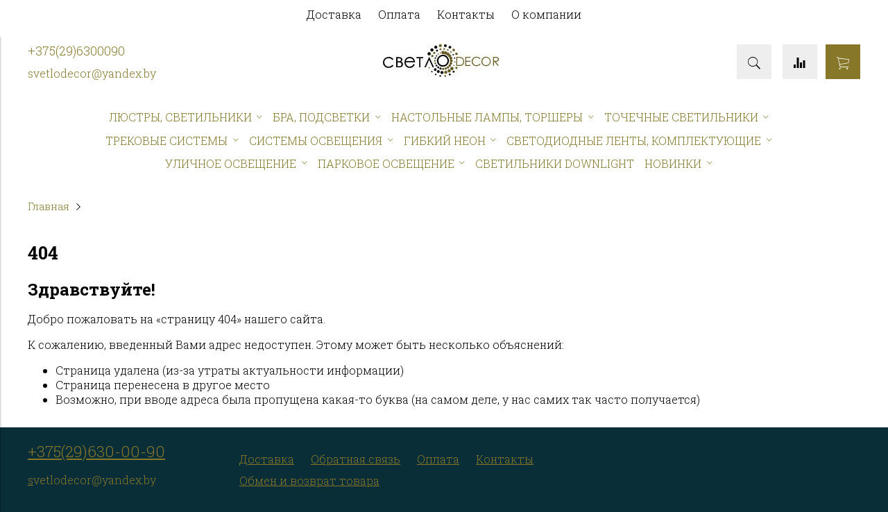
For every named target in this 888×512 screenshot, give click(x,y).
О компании (546, 14)
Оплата (399, 14)
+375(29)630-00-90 (96, 451)
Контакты (466, 14)
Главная (48, 206)
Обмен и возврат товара (309, 480)
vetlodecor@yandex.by (94, 73)
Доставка (334, 14)
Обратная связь (355, 459)
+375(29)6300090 (76, 51)
